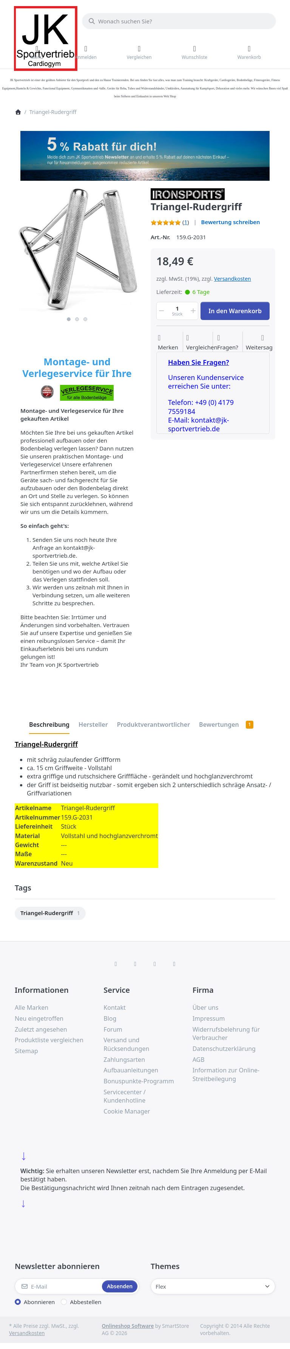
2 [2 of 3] (77, 319)
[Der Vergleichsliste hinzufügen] (202, 342)
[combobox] (179, 21)
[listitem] (77, 250)
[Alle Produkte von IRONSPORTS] (188, 193)
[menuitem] (50, 913)
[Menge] (177, 311)
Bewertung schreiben (230, 222)
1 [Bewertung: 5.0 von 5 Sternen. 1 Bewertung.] (185, 222)
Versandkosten (232, 278)
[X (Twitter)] (135, 963)
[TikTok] (155, 963)
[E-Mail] (57, 1286)
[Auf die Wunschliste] (168, 342)
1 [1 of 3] (69, 319)
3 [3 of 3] (85, 319)
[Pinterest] (174, 963)
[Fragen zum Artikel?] (227, 342)
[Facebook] (116, 963)
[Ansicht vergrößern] (77, 250)
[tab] (49, 724)
